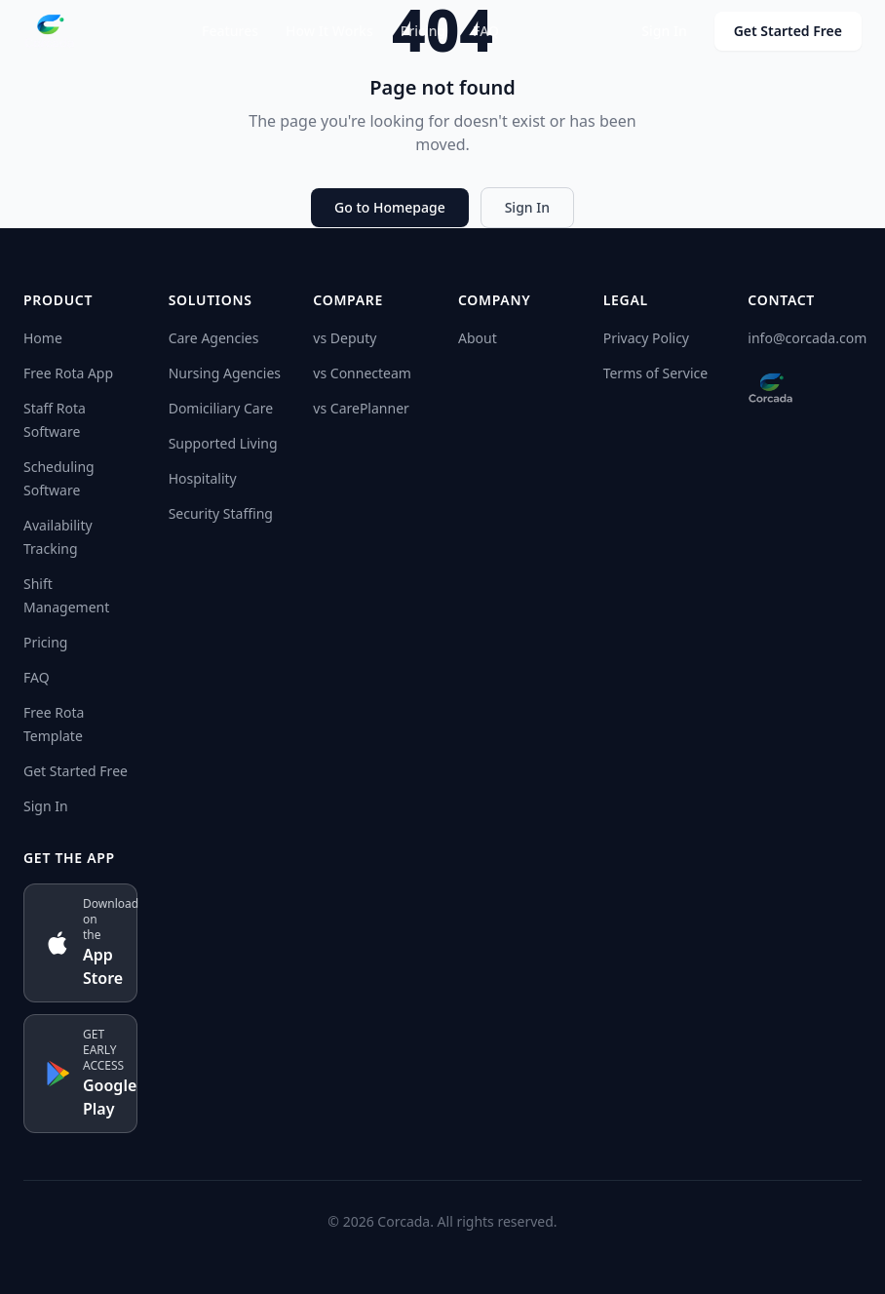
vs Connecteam (362, 373)
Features (230, 30)
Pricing (423, 30)
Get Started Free (788, 30)
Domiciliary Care (221, 408)
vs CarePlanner (360, 408)
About (477, 338)
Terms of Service (656, 373)
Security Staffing (221, 513)
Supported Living (223, 443)
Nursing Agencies (225, 373)
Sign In (663, 30)
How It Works (329, 30)
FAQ (486, 30)
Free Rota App (68, 373)
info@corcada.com (807, 338)
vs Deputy (344, 338)
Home (42, 338)
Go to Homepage (389, 207)
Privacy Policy (646, 338)
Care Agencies (214, 338)
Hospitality (203, 478)
